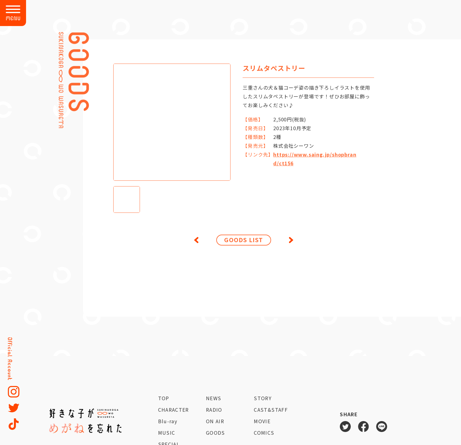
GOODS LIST (243, 240)
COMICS (264, 432)
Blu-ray (167, 421)
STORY (263, 398)
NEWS (213, 398)
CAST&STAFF (271, 409)
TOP (163, 398)
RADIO (214, 409)
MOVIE (262, 421)
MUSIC (166, 432)
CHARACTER (173, 409)
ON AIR (215, 421)
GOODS (215, 432)
